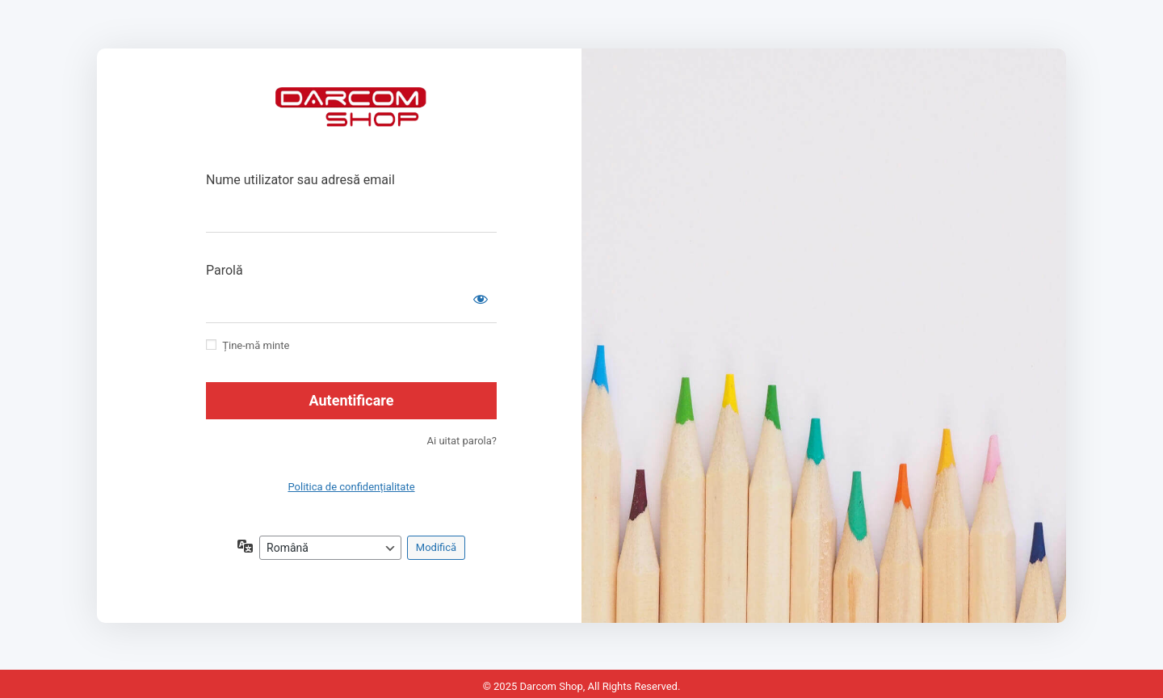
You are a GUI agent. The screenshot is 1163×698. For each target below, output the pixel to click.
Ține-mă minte (255, 345)
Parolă (224, 270)
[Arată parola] (480, 299)
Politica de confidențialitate (351, 487)
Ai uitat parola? (462, 441)
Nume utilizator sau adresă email (300, 179)
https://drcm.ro (351, 117)
